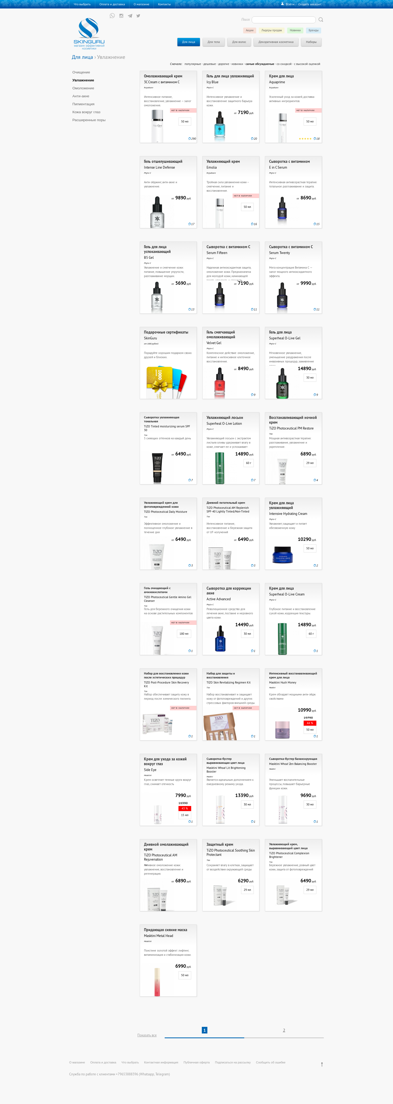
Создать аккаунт (309, 4)
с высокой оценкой (307, 64)
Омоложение (83, 88)
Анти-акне (80, 96)
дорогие (223, 64)
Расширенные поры (89, 120)
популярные (193, 64)
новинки (237, 64)
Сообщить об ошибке (270, 1062)
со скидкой (284, 64)
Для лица (82, 57)
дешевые (209, 64)
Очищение (81, 72)
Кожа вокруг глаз (86, 112)
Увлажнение (83, 80)
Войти (290, 4)
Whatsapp (147, 1074)
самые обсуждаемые (260, 64)
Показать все (147, 1035)
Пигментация (83, 104)
